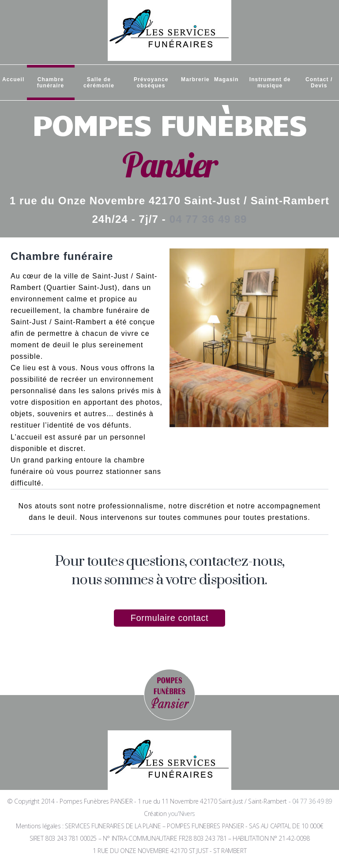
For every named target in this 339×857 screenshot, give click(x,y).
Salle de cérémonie (98, 82)
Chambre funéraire (50, 82)
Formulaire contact (169, 618)
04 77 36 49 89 (208, 219)
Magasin (226, 79)
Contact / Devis (318, 82)
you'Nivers (181, 813)
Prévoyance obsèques (151, 82)
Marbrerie (195, 79)
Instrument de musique (270, 82)
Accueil (13, 79)
